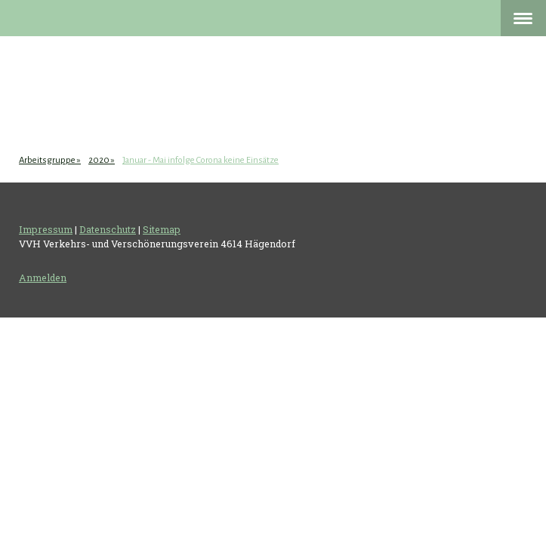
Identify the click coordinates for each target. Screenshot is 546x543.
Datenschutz (107, 229)
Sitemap (161, 229)
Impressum (45, 229)
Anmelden (42, 278)
